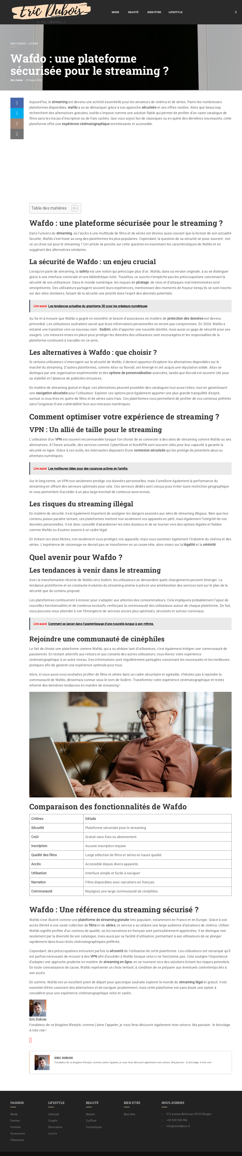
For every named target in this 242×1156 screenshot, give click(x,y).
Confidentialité (147, 1149)
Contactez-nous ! (192, 1149)
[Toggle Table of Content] (73, 199)
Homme (15, 1118)
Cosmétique (94, 1118)
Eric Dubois (18, 34)
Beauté (82, 7)
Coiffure (91, 1112)
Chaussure (17, 1131)
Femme (15, 1112)
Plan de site (127, 1149)
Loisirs (33, 34)
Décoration (55, 1118)
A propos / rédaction (218, 1149)
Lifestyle (124, 7)
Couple (52, 1112)
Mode (64, 7)
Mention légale (169, 1149)
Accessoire (17, 1125)
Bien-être (103, 7)
